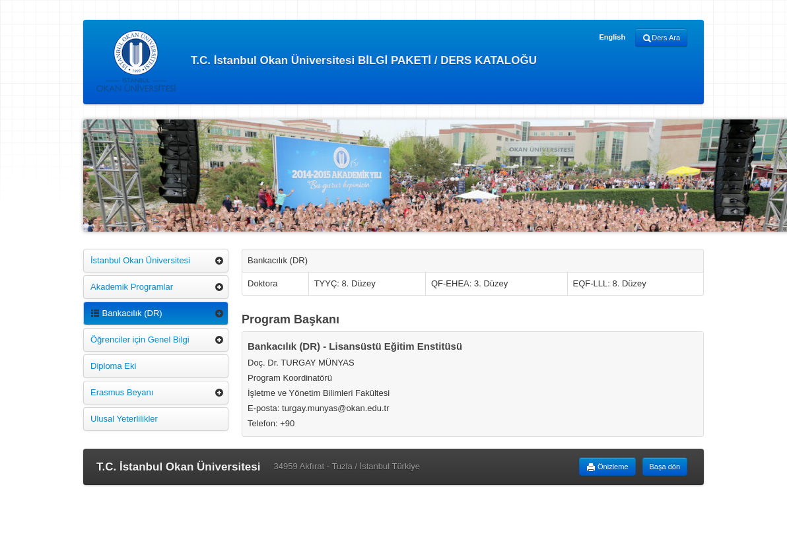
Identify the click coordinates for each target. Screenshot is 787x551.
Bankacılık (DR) (126, 313)
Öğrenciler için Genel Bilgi (139, 339)
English (612, 37)
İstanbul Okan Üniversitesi (140, 260)
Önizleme (607, 467)
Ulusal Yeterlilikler (124, 419)
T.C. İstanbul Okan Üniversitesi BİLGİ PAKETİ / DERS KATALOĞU (316, 61)
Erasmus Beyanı (121, 392)
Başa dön (665, 466)
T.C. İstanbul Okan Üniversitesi (178, 467)
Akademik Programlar (131, 287)
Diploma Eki (113, 366)
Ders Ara (661, 38)
